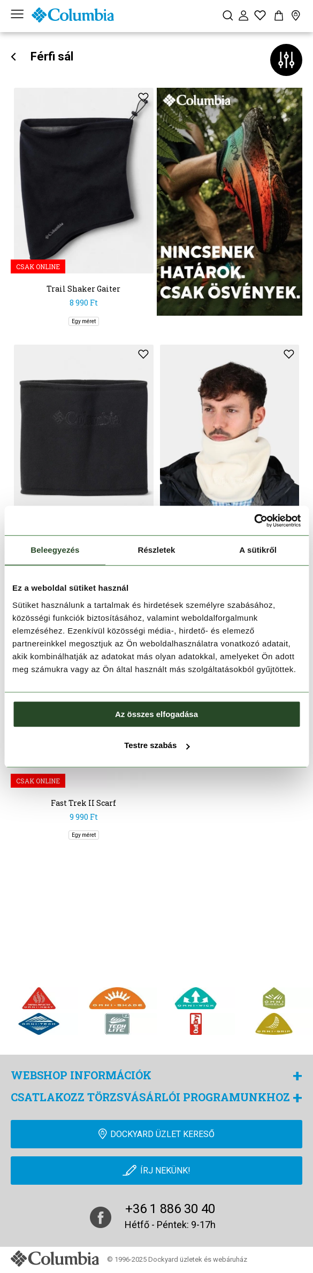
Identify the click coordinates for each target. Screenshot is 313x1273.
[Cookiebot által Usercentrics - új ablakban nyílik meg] (254, 521)
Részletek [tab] (156, 549)
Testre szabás (156, 745)
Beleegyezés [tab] (54, 549)
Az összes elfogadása (156, 714)
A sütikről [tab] (258, 549)
